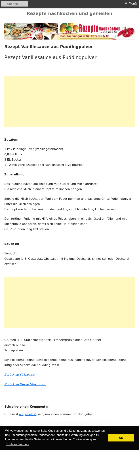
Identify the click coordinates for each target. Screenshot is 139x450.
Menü (133, 3)
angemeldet (27, 414)
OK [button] (121, 437)
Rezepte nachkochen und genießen (69, 13)
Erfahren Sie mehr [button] (17, 444)
